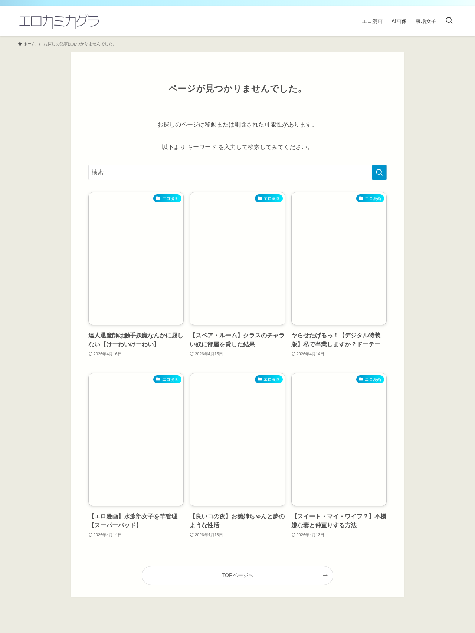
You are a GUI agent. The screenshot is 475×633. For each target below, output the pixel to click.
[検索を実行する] (379, 172)
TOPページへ (237, 575)
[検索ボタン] (449, 21)
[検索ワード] (237, 172)
